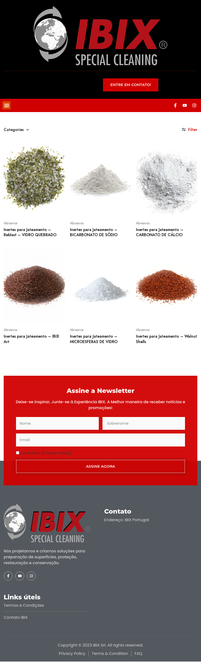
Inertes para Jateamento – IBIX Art (31, 339)
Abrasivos (10, 223)
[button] (6, 105)
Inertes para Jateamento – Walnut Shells (166, 339)
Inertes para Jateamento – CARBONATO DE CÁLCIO (159, 232)
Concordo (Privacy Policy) (45, 453)
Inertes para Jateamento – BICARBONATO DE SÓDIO (93, 232)
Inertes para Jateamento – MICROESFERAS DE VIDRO (93, 339)
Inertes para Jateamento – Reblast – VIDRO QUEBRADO (30, 232)
